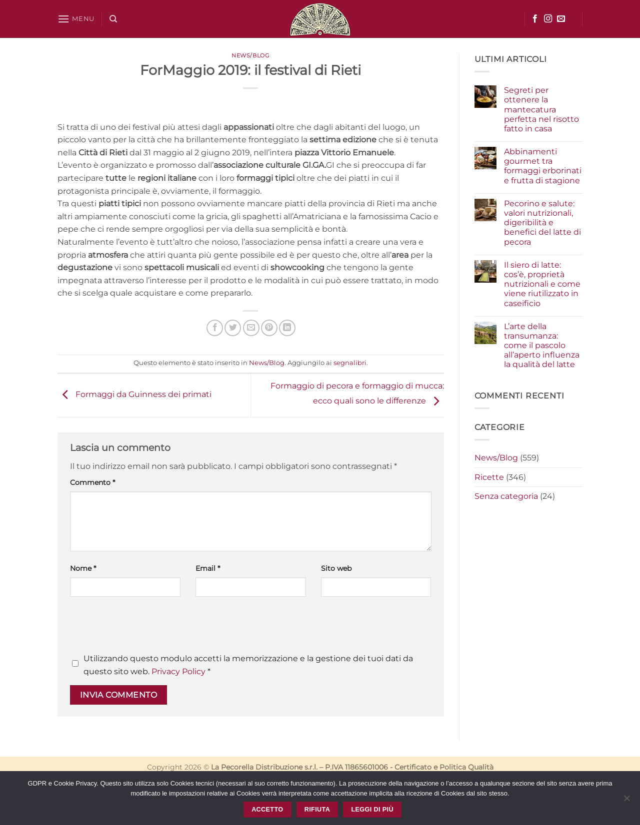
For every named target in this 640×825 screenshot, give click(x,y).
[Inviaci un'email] (561, 18)
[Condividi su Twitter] (232, 328)
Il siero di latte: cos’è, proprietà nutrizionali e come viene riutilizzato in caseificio (542, 284)
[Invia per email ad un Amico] (251, 328)
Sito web (336, 568)
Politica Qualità (467, 767)
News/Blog (251, 55)
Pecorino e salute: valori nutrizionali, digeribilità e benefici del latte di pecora (542, 223)
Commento (92, 482)
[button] (76, 18)
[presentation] (146, 627)
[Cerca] (113, 18)
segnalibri (350, 363)
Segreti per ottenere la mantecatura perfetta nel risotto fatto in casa (541, 109)
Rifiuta (317, 809)
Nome (83, 568)
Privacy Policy (179, 671)
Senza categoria (506, 496)
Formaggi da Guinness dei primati (135, 395)
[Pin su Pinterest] (269, 328)
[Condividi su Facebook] (214, 328)
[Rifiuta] (626, 801)
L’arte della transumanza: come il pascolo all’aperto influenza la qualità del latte (542, 346)
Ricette (489, 477)
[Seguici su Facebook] (535, 18)
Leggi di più (372, 809)
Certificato (413, 767)
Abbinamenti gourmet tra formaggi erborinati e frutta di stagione (543, 166)
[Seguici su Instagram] (548, 18)
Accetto (267, 809)
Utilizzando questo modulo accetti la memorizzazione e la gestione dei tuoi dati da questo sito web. (248, 665)
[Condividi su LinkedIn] (287, 328)
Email (208, 568)
